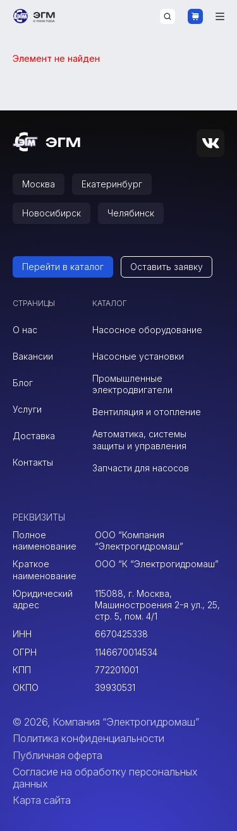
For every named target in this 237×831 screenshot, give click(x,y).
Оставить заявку (166, 266)
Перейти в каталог (63, 266)
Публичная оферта (57, 755)
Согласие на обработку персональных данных (105, 777)
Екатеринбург (112, 184)
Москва (38, 184)
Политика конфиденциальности (88, 738)
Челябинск (130, 213)
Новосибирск (51, 213)
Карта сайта (42, 800)
